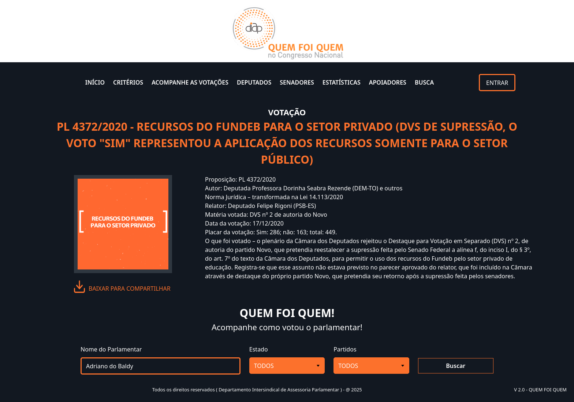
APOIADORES (387, 82)
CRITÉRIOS (128, 82)
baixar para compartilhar (130, 288)
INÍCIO (95, 82)
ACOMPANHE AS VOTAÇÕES (190, 82)
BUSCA (424, 82)
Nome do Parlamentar (111, 349)
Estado (258, 349)
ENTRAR (497, 83)
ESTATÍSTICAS (342, 82)
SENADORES (297, 82)
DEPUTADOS (254, 82)
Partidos (344, 349)
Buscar (455, 366)
